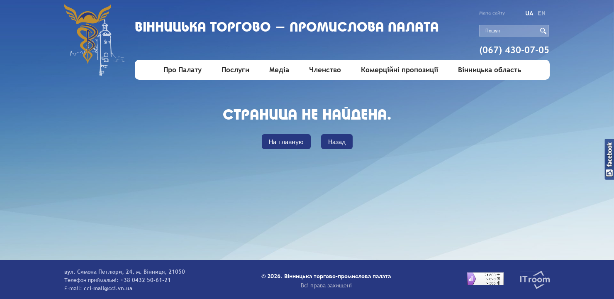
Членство (325, 70)
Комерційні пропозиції (399, 70)
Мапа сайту (492, 12)
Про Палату (182, 70)
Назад (337, 141)
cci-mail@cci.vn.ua (108, 288)
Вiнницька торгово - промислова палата (287, 28)
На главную (286, 141)
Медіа (279, 70)
